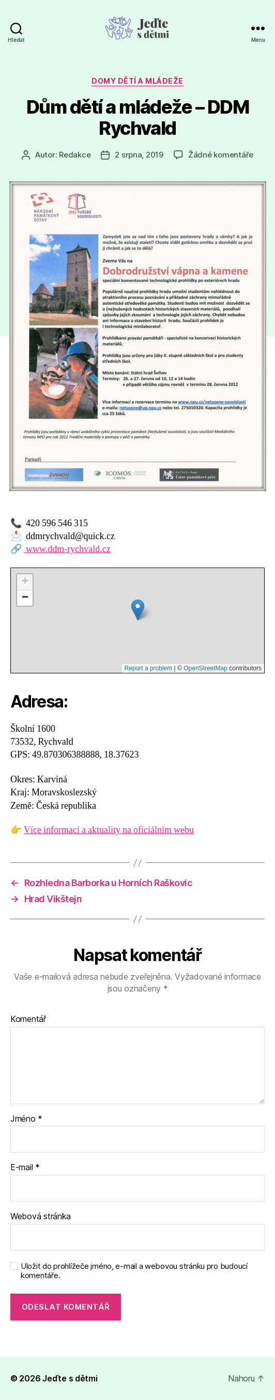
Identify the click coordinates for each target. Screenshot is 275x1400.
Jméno (26, 1119)
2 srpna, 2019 (139, 155)
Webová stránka (40, 1216)
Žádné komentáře (220, 155)
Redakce (74, 155)
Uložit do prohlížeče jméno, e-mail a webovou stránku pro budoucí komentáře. (134, 1271)
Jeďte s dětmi (70, 1378)
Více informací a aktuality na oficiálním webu (109, 830)
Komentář (28, 1019)
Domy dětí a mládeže (137, 80)
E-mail (25, 1167)
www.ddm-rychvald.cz (67, 549)
